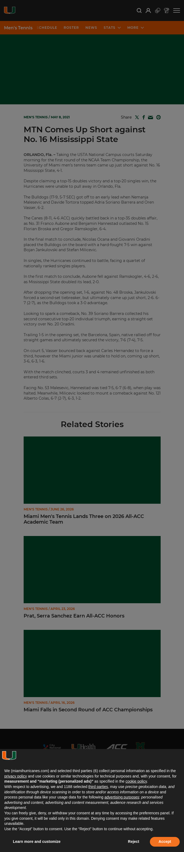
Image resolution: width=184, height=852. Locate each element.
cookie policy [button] (136, 781)
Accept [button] (164, 841)
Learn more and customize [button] (36, 841)
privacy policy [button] (15, 776)
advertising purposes (121, 797)
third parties (98, 786)
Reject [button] (133, 841)
